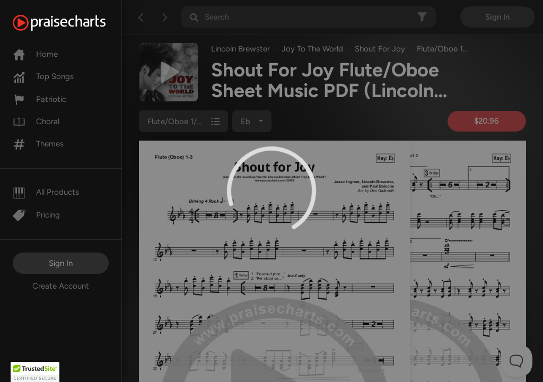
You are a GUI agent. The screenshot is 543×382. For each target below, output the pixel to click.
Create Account (60, 286)
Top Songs (43, 76)
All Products (46, 192)
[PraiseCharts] (72, 23)
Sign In (61, 263)
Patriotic (39, 99)
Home (35, 54)
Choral (36, 121)
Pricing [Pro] (36, 215)
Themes (38, 144)
